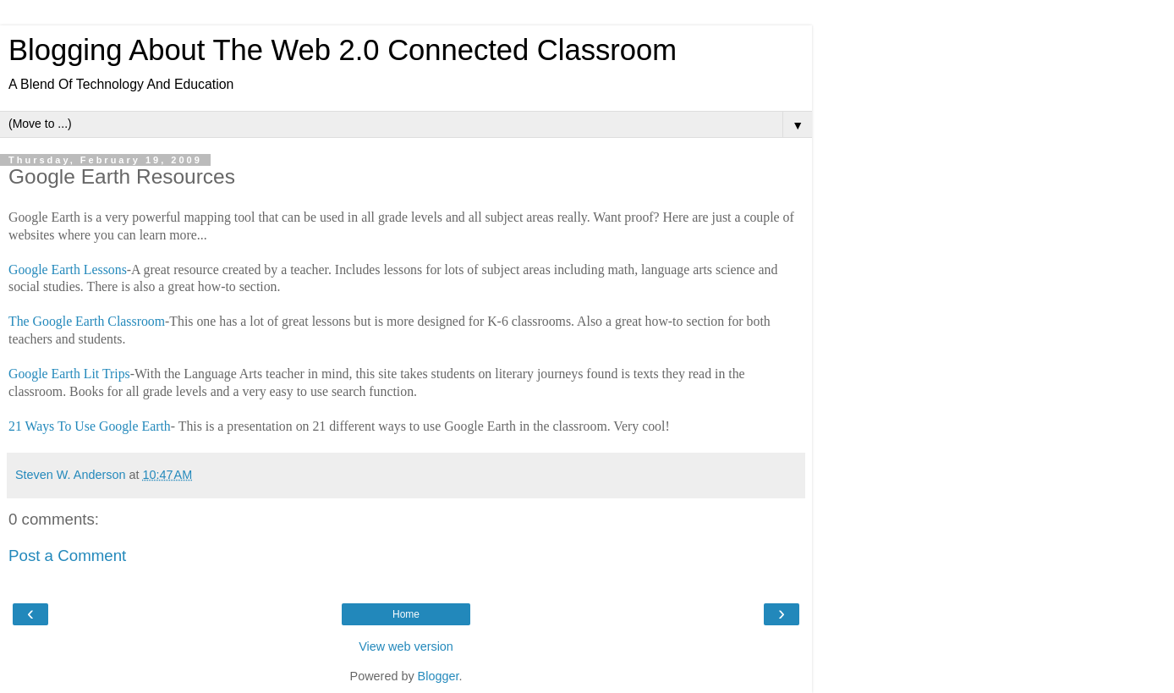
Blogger (438, 676)
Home (406, 614)
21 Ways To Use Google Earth (89, 426)
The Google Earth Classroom (86, 321)
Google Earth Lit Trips (69, 373)
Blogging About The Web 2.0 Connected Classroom (342, 50)
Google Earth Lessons (67, 269)
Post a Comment (67, 555)
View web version (406, 646)
